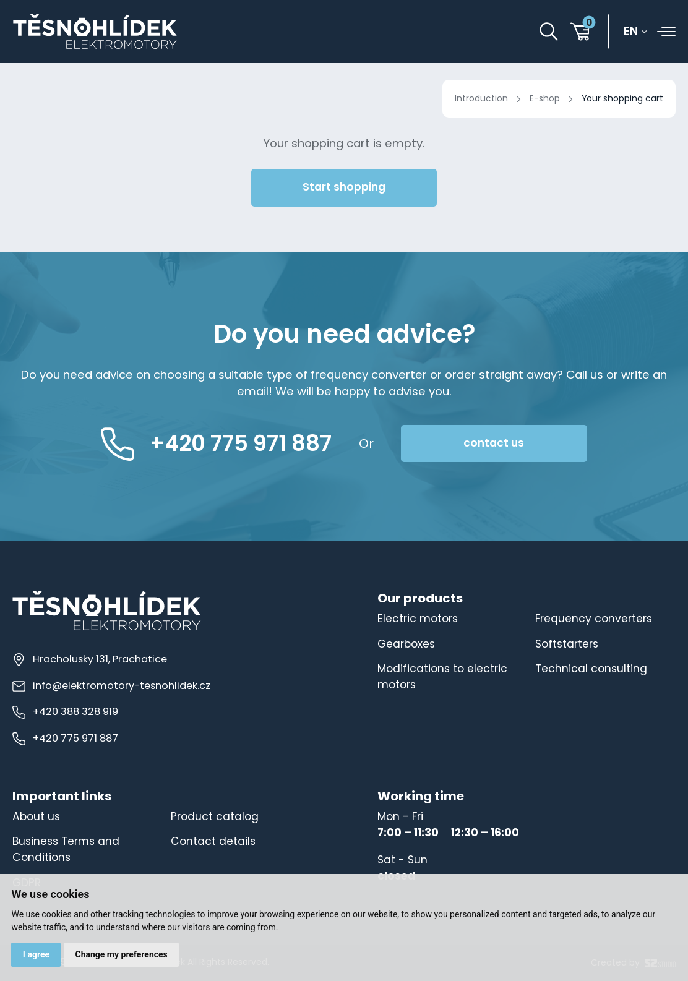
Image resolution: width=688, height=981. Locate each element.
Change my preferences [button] (121, 954)
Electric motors (417, 618)
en (631, 31)
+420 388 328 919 (65, 712)
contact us (493, 442)
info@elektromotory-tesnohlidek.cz (111, 686)
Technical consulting (591, 668)
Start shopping (344, 186)
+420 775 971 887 (65, 738)
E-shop (545, 98)
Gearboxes (406, 643)
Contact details (213, 841)
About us (36, 816)
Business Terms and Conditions (65, 849)
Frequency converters (593, 618)
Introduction (481, 98)
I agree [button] (36, 954)
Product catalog (215, 816)
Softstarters (566, 643)
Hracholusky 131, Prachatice (89, 659)
